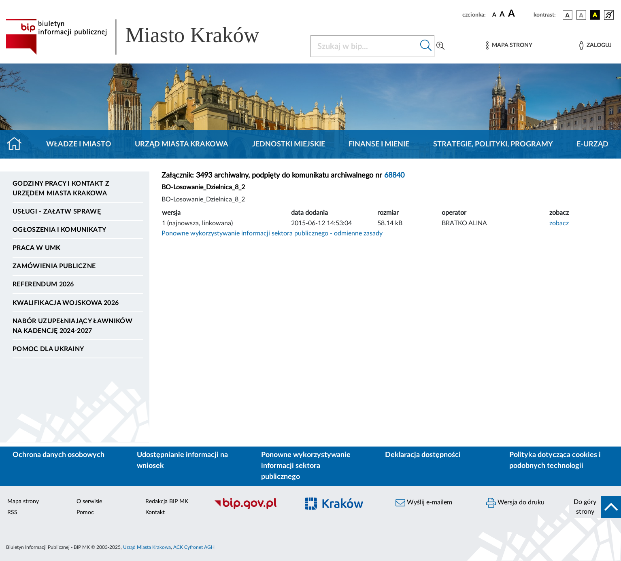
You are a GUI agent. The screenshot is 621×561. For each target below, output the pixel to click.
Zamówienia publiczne (54, 266)
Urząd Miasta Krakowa (181, 144)
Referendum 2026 (43, 284)
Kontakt (155, 512)
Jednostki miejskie (288, 144)
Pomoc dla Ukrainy (48, 349)
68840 (394, 175)
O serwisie (89, 501)
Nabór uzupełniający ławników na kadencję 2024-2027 (72, 326)
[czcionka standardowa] (494, 14)
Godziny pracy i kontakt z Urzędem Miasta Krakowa (61, 188)
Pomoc (85, 512)
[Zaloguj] (595, 45)
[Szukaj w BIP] (364, 46)
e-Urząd (592, 144)
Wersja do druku (515, 503)
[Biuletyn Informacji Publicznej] (252, 508)
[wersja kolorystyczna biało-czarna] (581, 15)
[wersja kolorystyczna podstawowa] (567, 15)
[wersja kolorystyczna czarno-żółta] (595, 15)
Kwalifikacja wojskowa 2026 (66, 303)
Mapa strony (23, 501)
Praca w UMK (37, 248)
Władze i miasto (78, 144)
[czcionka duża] (519, 13)
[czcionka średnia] (502, 14)
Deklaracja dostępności (423, 455)
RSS (12, 512)
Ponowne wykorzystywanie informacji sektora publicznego (306, 466)
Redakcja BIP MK (166, 501)
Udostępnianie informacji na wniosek (182, 460)
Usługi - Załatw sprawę (57, 211)
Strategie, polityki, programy (493, 144)
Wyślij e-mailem (424, 503)
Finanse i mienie (379, 144)
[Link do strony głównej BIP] (144, 37)
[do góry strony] (595, 507)
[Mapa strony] (509, 45)
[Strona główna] (17, 144)
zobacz (559, 223)
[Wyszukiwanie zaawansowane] (440, 46)
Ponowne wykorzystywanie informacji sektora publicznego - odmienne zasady (272, 233)
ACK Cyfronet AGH (194, 547)
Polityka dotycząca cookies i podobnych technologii (555, 460)
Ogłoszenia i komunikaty (59, 230)
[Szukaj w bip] (426, 46)
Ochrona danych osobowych (58, 455)
